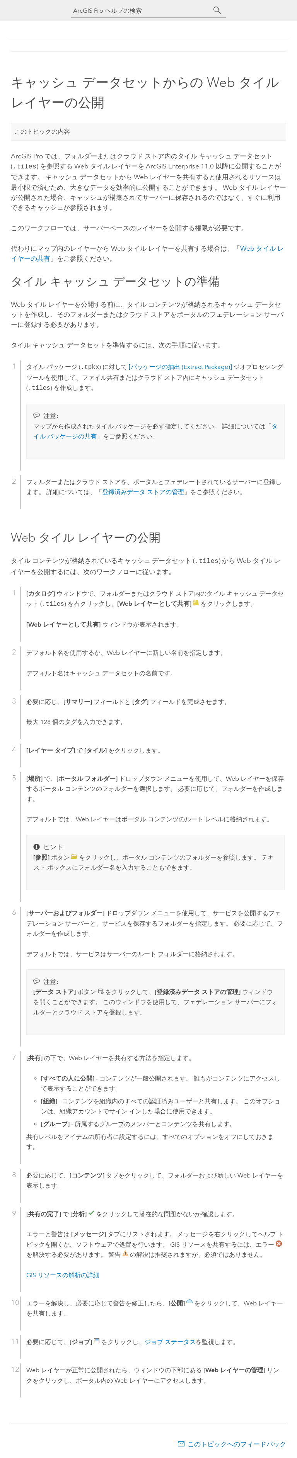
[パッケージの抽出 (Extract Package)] (180, 366)
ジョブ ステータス (170, 1340)
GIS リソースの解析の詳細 (62, 1273)
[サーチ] (217, 10)
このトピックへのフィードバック (237, 1442)
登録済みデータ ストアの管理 (143, 491)
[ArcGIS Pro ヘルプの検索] (140, 10)
